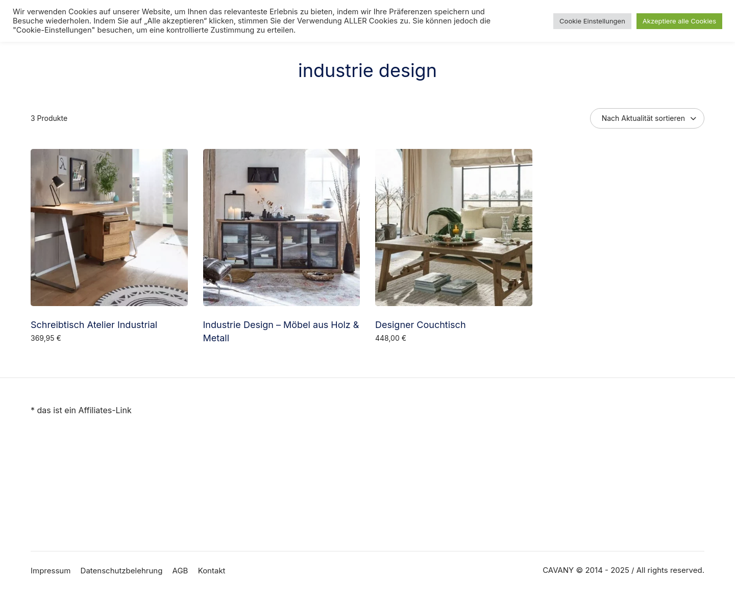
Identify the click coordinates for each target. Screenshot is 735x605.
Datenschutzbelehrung (122, 570)
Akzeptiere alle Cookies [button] (679, 21)
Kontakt (212, 570)
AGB (180, 570)
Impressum (50, 570)
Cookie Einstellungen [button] (592, 21)
